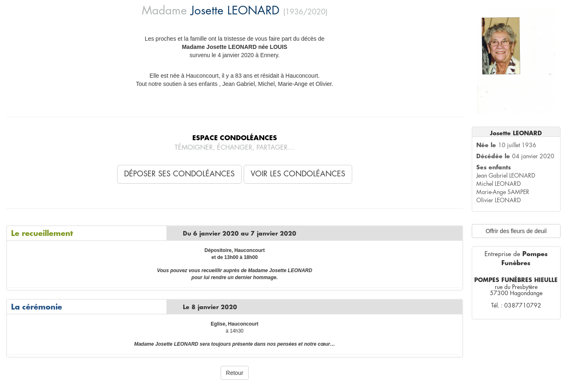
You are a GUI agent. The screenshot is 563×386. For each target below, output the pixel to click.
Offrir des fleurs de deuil (516, 231)
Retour (234, 373)
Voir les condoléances (298, 174)
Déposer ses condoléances (179, 174)
